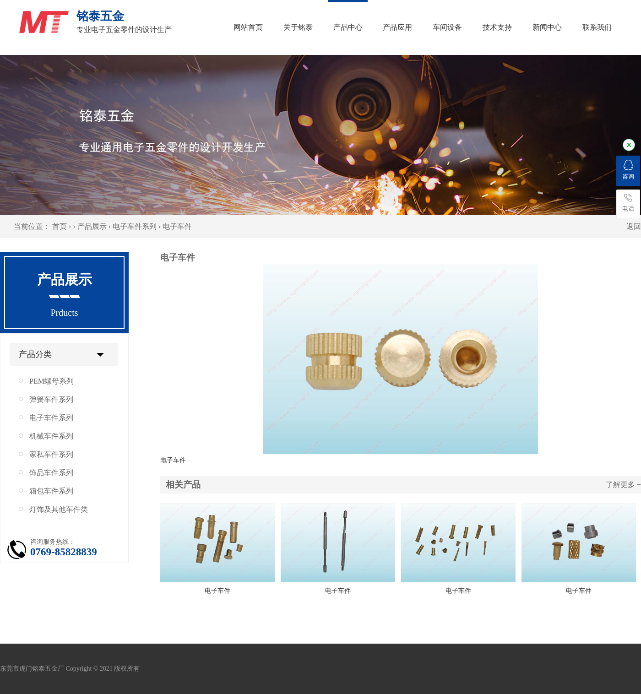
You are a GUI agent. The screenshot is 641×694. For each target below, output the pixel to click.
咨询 (628, 170)
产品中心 (348, 27)
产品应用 (397, 27)
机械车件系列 (51, 436)
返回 (633, 226)
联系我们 (597, 27)
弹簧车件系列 (51, 399)
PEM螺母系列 (51, 381)
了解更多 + (623, 484)
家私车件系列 (51, 454)
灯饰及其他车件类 (58, 509)
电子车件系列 (135, 226)
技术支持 (497, 27)
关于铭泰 (298, 27)
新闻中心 (547, 27)
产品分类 (35, 354)
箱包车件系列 (51, 491)
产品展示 (92, 226)
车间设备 (447, 27)
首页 (59, 226)
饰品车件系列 (51, 473)
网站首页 (248, 27)
